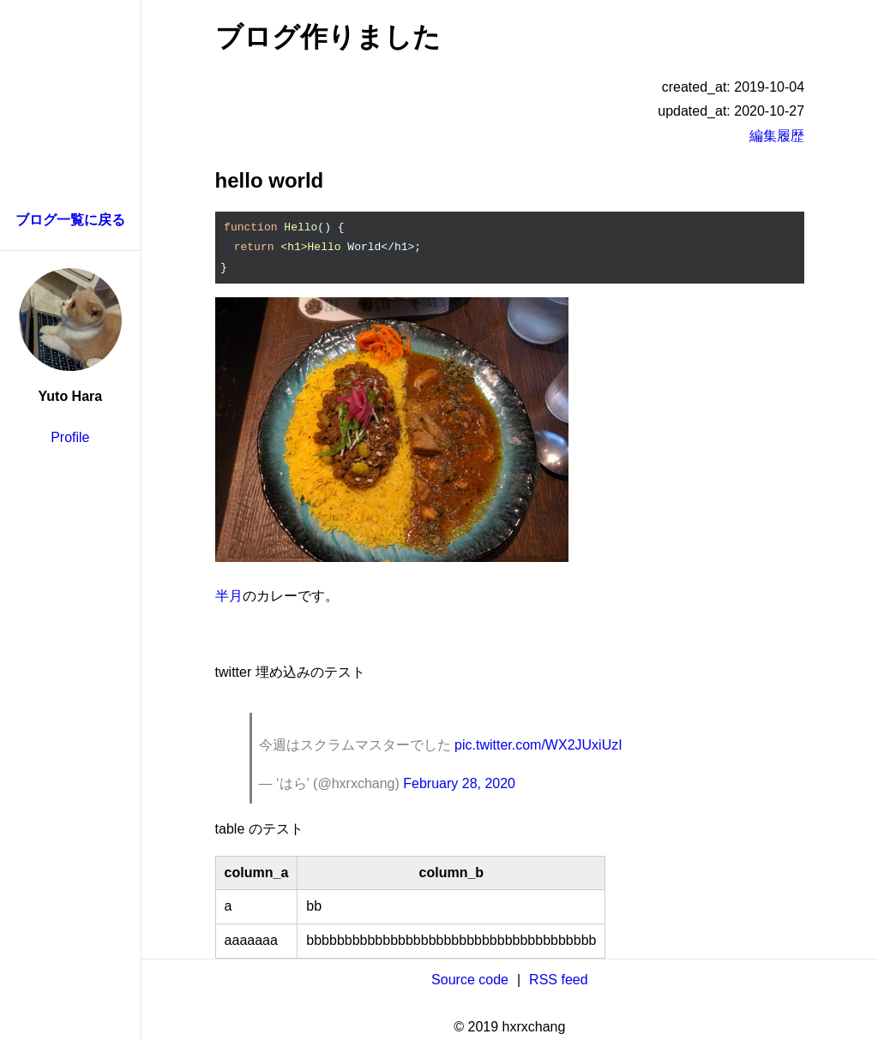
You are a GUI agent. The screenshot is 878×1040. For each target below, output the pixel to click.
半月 (229, 596)
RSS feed (558, 979)
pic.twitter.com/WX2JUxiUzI (538, 745)
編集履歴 (776, 136)
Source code (469, 979)
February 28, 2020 (459, 783)
